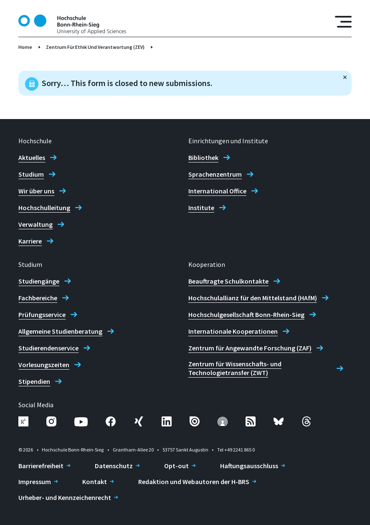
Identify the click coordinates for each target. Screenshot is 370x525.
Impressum (34, 481)
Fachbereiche (37, 298)
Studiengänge (38, 281)
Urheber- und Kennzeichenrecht (64, 497)
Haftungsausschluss (249, 466)
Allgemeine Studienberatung (60, 331)
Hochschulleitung (44, 207)
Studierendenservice (48, 348)
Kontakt (94, 481)
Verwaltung (35, 224)
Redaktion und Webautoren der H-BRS (193, 481)
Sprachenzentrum (215, 174)
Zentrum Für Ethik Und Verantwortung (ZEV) (95, 47)
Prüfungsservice (42, 314)
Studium (31, 174)
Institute (201, 207)
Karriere (30, 241)
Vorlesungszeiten (43, 364)
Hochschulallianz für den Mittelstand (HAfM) (252, 298)
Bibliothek (203, 157)
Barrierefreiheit (40, 466)
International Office (217, 191)
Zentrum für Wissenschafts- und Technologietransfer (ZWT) (234, 368)
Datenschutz (114, 466)
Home (25, 47)
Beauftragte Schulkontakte (228, 281)
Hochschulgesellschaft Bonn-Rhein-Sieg (246, 314)
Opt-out (176, 466)
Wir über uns (36, 191)
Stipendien (34, 381)
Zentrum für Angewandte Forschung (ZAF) (250, 348)
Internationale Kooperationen (233, 331)
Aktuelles (31, 157)
